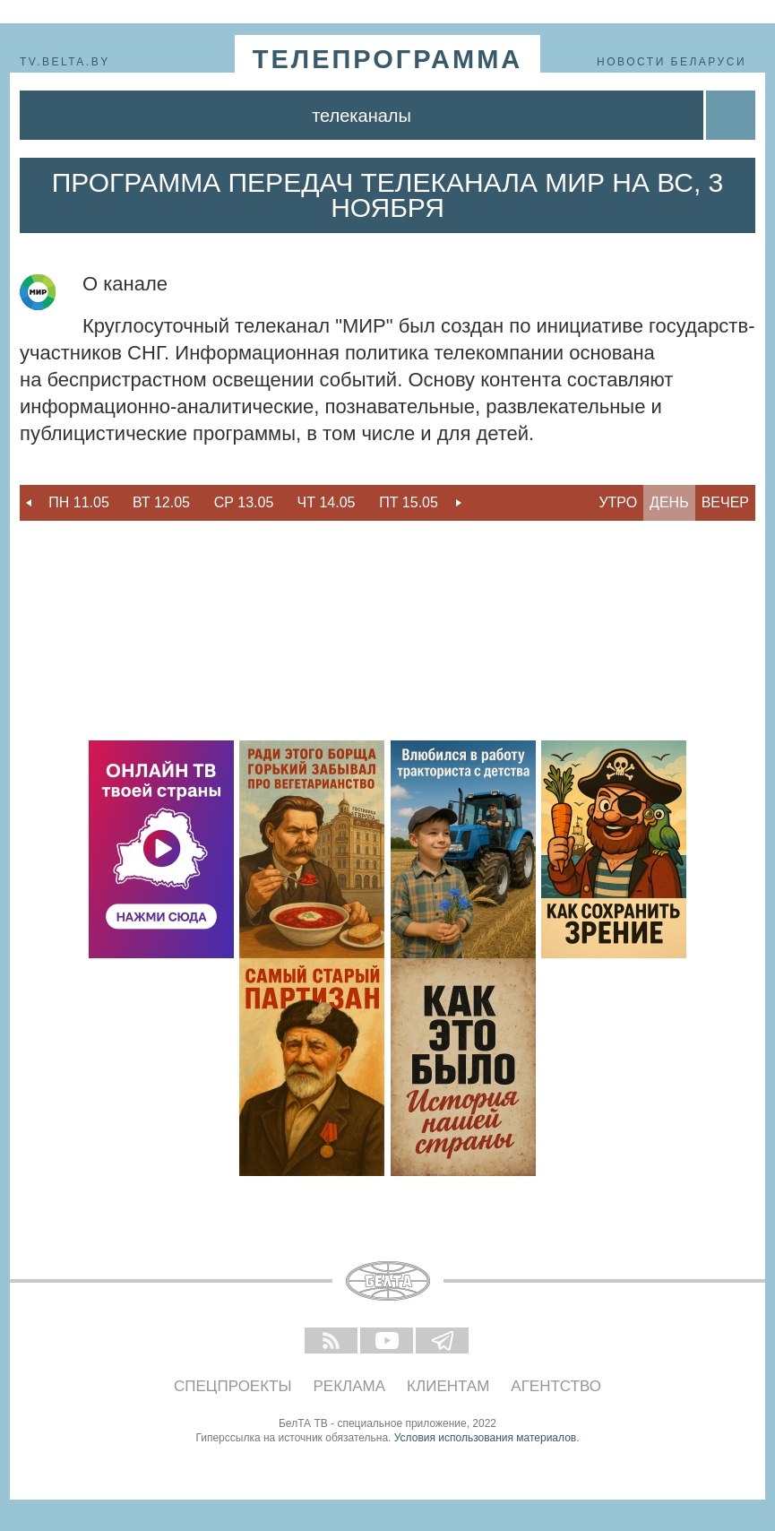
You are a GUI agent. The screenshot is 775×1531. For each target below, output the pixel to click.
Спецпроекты (233, 1386)
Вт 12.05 (161, 502)
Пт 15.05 (408, 502)
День (669, 502)
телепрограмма (388, 59)
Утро (617, 502)
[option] (79, 503)
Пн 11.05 (78, 502)
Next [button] (459, 503)
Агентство (556, 1386)
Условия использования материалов (485, 1438)
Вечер (725, 502)
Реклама (350, 1386)
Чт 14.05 (326, 502)
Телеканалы (361, 115)
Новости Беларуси (671, 62)
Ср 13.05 (244, 502)
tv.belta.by (65, 62)
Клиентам (448, 1386)
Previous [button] (29, 503)
